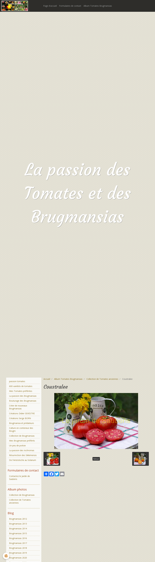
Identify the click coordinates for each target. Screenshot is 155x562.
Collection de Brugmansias (22, 435)
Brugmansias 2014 (18, 528)
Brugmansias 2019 (18, 552)
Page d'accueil (50, 5)
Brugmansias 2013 (18, 523)
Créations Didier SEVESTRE (22, 413)
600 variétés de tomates (20, 386)
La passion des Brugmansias (22, 395)
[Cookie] (6, 556)
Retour (96, 459)
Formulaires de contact (70, 5)
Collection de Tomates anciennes (102, 379)
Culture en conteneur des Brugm (21, 429)
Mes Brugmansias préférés (22, 440)
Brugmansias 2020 (18, 557)
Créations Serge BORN (20, 418)
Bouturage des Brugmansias (22, 400)
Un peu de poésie (17, 445)
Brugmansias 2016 (18, 538)
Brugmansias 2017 (18, 543)
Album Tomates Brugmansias (98, 5)
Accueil (47, 379)
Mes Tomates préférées (20, 391)
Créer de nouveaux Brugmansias (18, 407)
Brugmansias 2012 (18, 518)
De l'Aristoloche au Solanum (22, 460)
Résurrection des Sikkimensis (23, 455)
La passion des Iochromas (21, 450)
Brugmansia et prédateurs (21, 423)
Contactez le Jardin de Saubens (19, 477)
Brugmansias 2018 (18, 548)
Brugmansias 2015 (18, 533)
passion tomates (17, 381)
